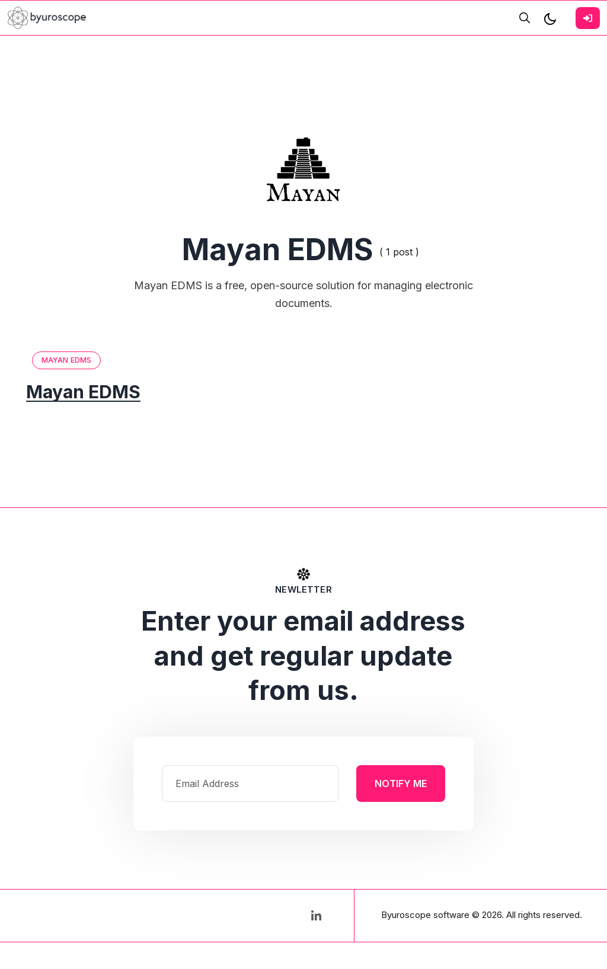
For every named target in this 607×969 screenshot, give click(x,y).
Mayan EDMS (66, 360)
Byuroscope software (425, 914)
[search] (524, 17)
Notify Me (401, 783)
